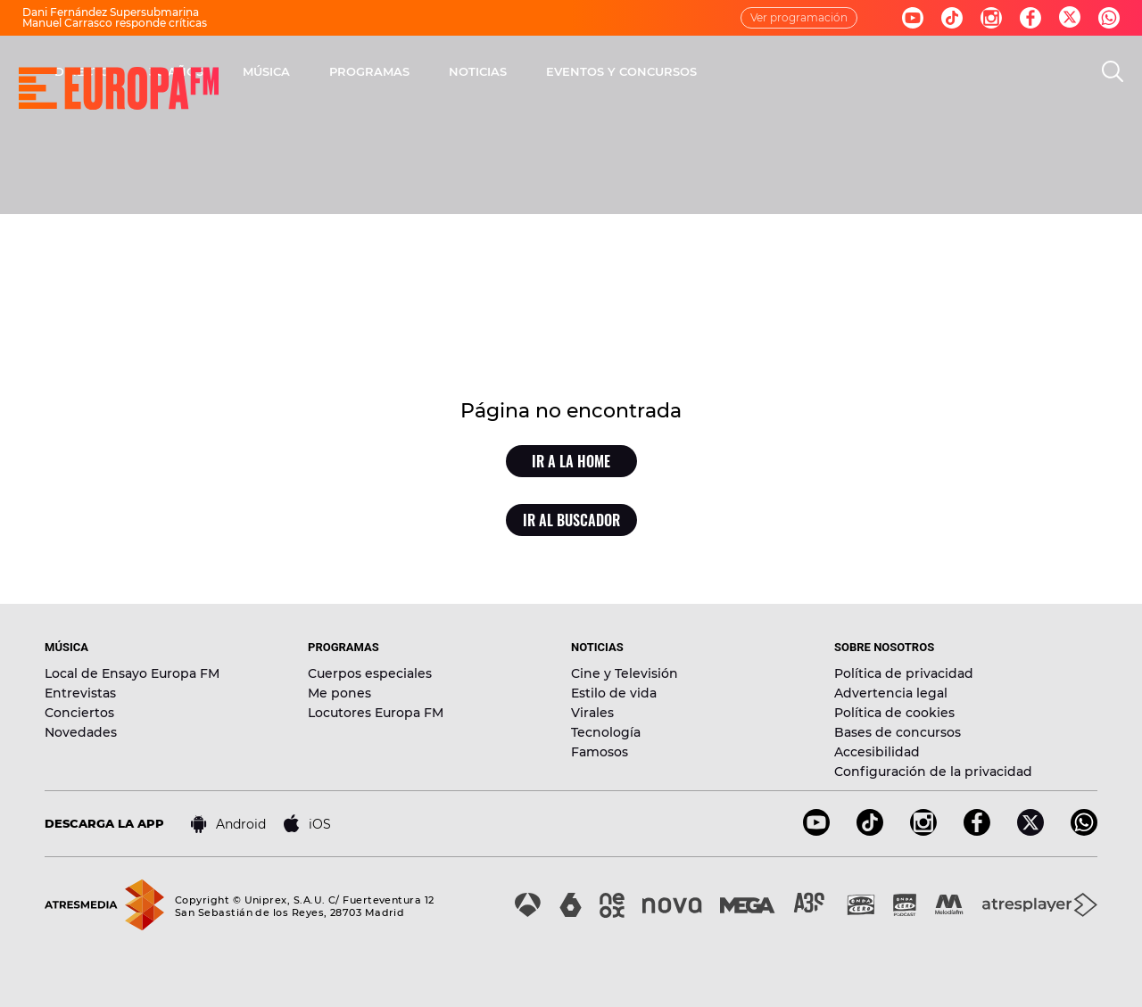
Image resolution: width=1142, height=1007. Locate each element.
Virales (592, 713)
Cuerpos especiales (370, 673)
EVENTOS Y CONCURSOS (856, 71)
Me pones (339, 693)
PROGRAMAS (604, 71)
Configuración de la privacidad (933, 772)
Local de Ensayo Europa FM (132, 673)
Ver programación (799, 17)
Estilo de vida (614, 693)
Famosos (599, 752)
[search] (1112, 71)
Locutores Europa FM (375, 713)
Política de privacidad (903, 673)
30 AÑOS (411, 71)
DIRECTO (316, 71)
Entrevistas (80, 693)
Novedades (81, 732)
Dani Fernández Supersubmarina (110, 12)
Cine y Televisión (624, 673)
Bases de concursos (897, 732)
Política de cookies (894, 713)
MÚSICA (501, 71)
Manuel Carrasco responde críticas (114, 22)
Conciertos (79, 713)
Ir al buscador (571, 520)
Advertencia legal (891, 693)
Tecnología (606, 732)
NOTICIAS (712, 71)
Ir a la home (571, 461)
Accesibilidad (877, 752)
